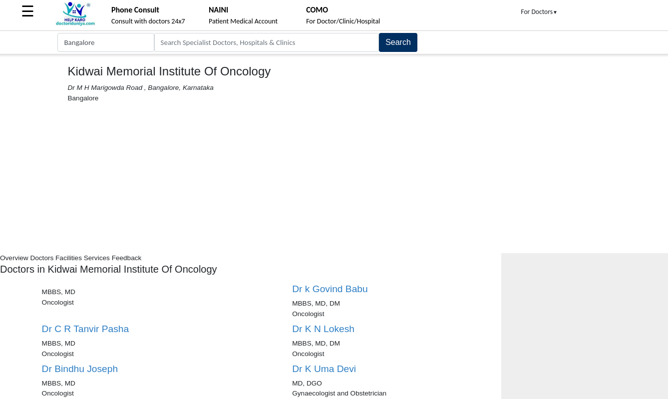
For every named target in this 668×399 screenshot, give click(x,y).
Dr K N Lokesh (323, 329)
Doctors (41, 258)
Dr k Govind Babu (329, 289)
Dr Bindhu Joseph (80, 369)
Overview (14, 258)
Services (97, 258)
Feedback (127, 258)
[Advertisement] (334, 178)
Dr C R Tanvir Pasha (85, 329)
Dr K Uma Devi (324, 369)
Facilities (68, 258)
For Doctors (539, 11)
